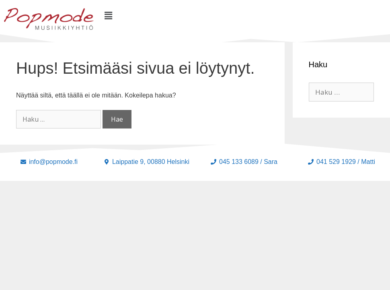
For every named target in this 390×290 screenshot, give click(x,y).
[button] (108, 15)
